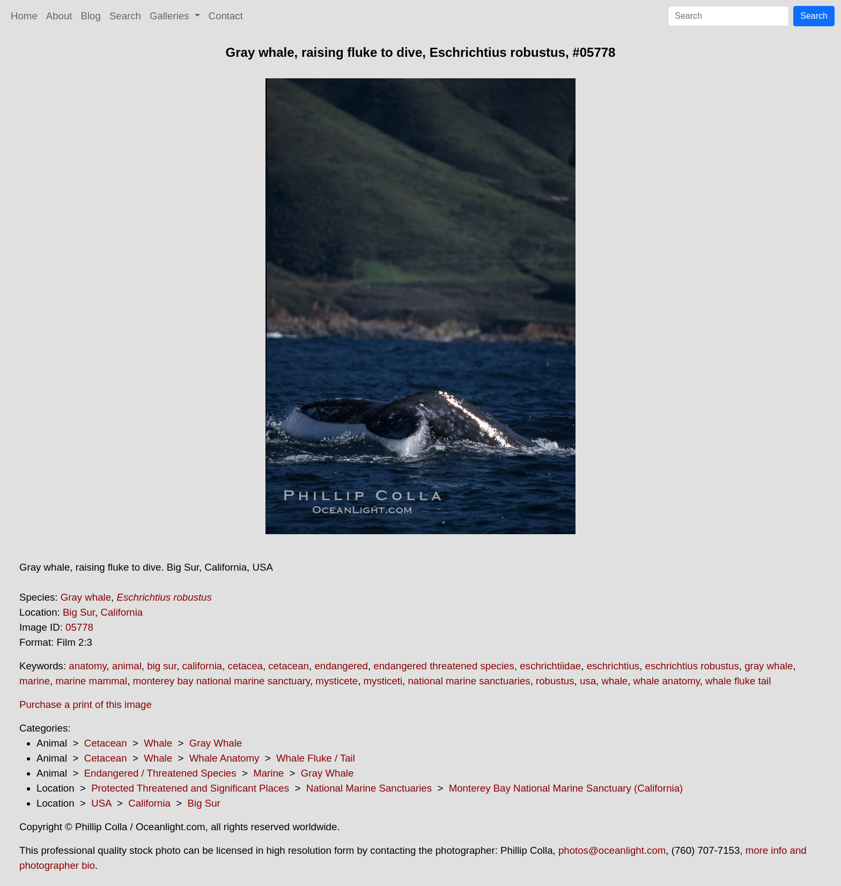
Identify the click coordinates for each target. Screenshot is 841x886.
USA (101, 803)
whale (614, 680)
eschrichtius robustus (692, 665)
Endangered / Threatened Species (160, 773)
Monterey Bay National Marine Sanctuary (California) (566, 788)
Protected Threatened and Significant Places (190, 788)
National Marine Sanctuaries (369, 788)
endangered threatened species (443, 665)
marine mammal (91, 680)
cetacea (245, 665)
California (121, 612)
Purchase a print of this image (85, 704)
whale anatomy (666, 680)
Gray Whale (215, 743)
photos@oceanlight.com (612, 850)
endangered (341, 665)
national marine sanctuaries (469, 680)
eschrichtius (613, 665)
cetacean (288, 665)
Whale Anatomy (224, 758)
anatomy (87, 665)
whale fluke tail (738, 680)
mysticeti (383, 680)
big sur (161, 665)
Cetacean (105, 743)
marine (34, 680)
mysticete (336, 680)
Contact (226, 15)
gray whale (768, 665)
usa (588, 680)
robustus (555, 680)
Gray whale (86, 597)
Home (24, 15)
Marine (268, 773)
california (202, 665)
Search (125, 15)
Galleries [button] (171, 15)
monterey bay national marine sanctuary (221, 680)
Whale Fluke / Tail (315, 758)
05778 (79, 627)
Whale (158, 743)
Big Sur (79, 612)
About (59, 15)
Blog (91, 15)
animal (127, 665)
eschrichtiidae (550, 665)
